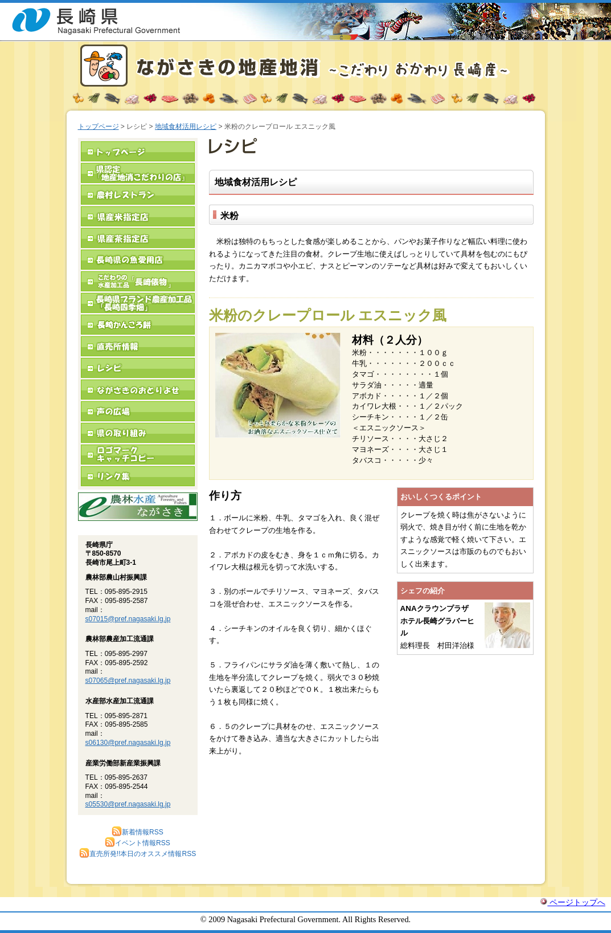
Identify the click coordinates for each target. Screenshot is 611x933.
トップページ (98, 127)
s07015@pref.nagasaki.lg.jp (128, 619)
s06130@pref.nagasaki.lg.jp (128, 743)
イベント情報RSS (137, 843)
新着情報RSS (137, 832)
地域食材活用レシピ (185, 127)
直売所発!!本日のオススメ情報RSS (137, 854)
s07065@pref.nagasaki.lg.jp (128, 681)
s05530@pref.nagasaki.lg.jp (128, 804)
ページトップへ (572, 902)
